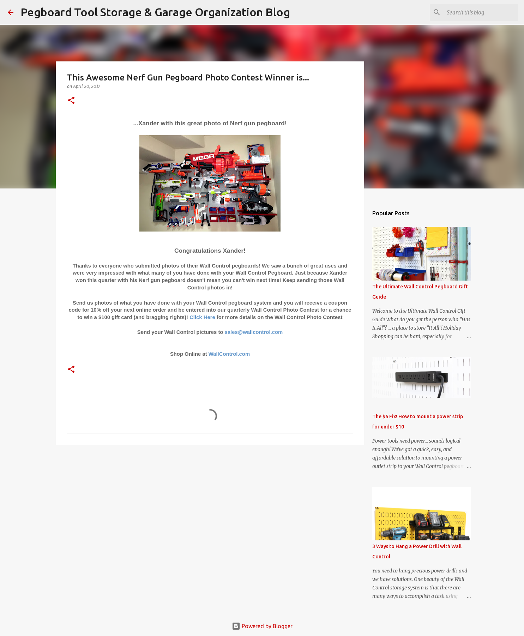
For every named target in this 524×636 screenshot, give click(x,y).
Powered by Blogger (262, 626)
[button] (71, 101)
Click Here (202, 317)
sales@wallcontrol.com (254, 332)
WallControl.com (229, 354)
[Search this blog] (481, 12)
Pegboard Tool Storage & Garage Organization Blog (155, 12)
